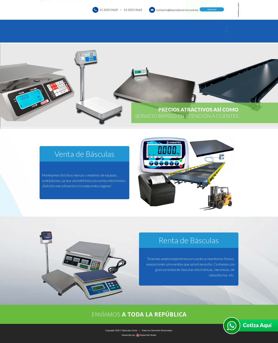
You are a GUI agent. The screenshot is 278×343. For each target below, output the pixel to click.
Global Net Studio (148, 335)
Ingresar (211, 9)
